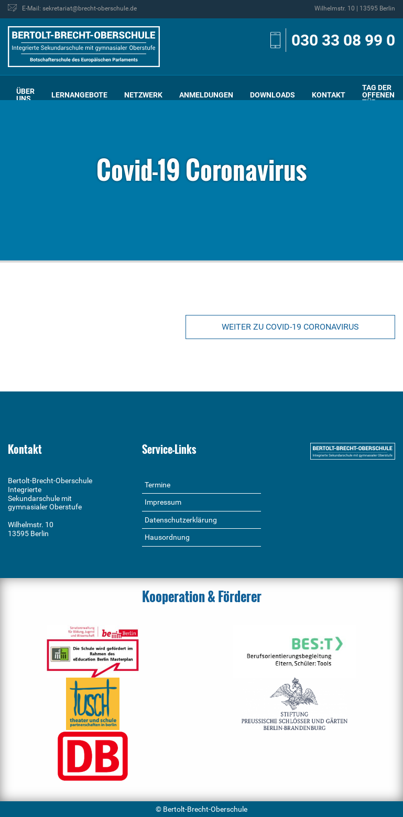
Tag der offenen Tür (378, 94)
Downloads (272, 95)
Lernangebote (79, 95)
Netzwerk (143, 95)
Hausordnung (167, 537)
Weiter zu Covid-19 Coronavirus (290, 327)
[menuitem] (25, 95)
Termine (157, 485)
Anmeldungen (206, 95)
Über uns (25, 95)
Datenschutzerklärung (181, 520)
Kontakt (328, 95)
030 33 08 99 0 (343, 40)
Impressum (163, 502)
